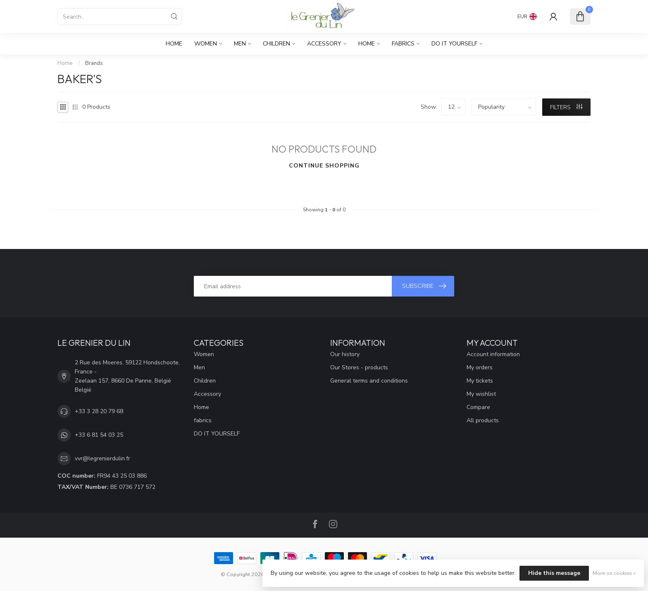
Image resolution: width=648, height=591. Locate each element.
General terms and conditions (369, 381)
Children (276, 44)
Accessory (324, 44)
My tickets (480, 381)
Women (205, 44)
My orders (480, 367)
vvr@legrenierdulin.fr (102, 458)
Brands (94, 63)
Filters (566, 107)
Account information (493, 354)
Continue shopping (324, 166)
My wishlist (481, 394)
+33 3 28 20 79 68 (99, 411)
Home (174, 44)
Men (240, 44)
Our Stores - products (359, 367)
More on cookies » (614, 573)
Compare (478, 407)
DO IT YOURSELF (454, 44)
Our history (345, 354)
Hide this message (554, 573)
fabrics (403, 44)
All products (483, 420)
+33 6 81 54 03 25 (99, 435)
